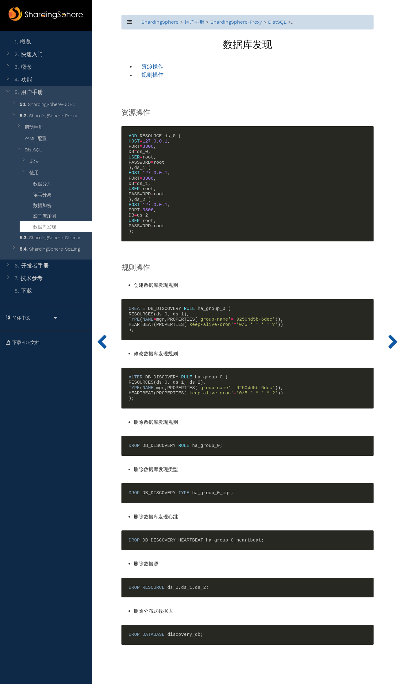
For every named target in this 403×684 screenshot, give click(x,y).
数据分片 (38, 183)
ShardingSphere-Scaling (45, 249)
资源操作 (152, 66)
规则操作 (152, 75)
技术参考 (24, 278)
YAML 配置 (31, 139)
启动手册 (29, 127)
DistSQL (29, 150)
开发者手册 (27, 266)
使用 (30, 173)
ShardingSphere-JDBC (43, 104)
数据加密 (38, 204)
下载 (18, 291)
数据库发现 (40, 226)
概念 (18, 67)
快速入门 (24, 54)
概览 (18, 42)
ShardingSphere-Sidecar (46, 238)
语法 (30, 161)
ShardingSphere (159, 22)
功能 (18, 79)
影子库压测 (40, 215)
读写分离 (38, 193)
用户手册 (24, 92)
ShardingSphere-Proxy (44, 116)
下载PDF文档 (24, 342)
